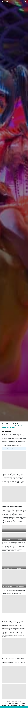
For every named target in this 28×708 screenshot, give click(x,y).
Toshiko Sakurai (12, 429)
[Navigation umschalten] (25, 1)
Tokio (9, 431)
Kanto (3, 431)
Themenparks (6, 431)
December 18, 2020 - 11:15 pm (5, 429)
